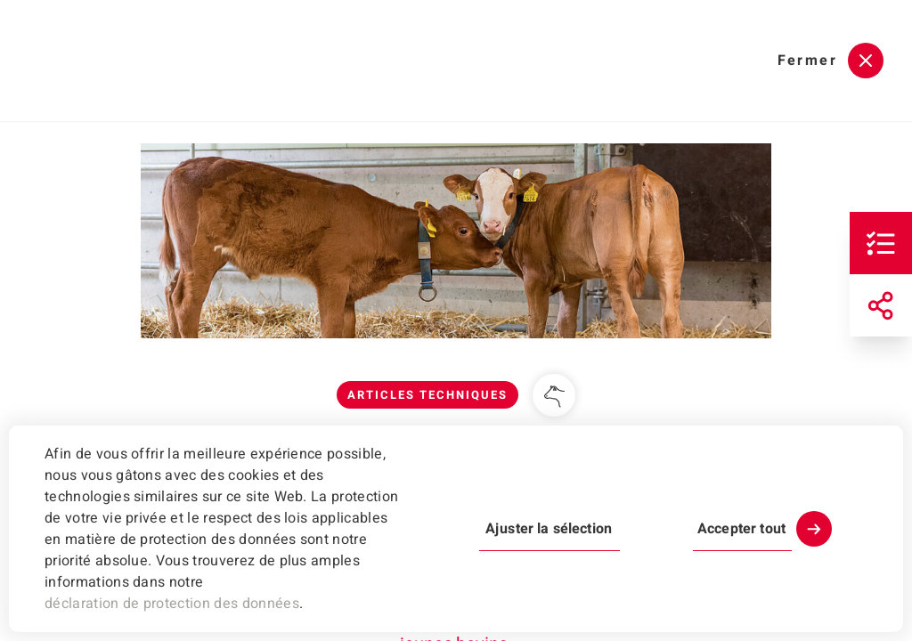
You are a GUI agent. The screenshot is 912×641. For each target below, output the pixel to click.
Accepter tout (741, 529)
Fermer (807, 60)
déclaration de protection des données (172, 604)
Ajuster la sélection (548, 529)
